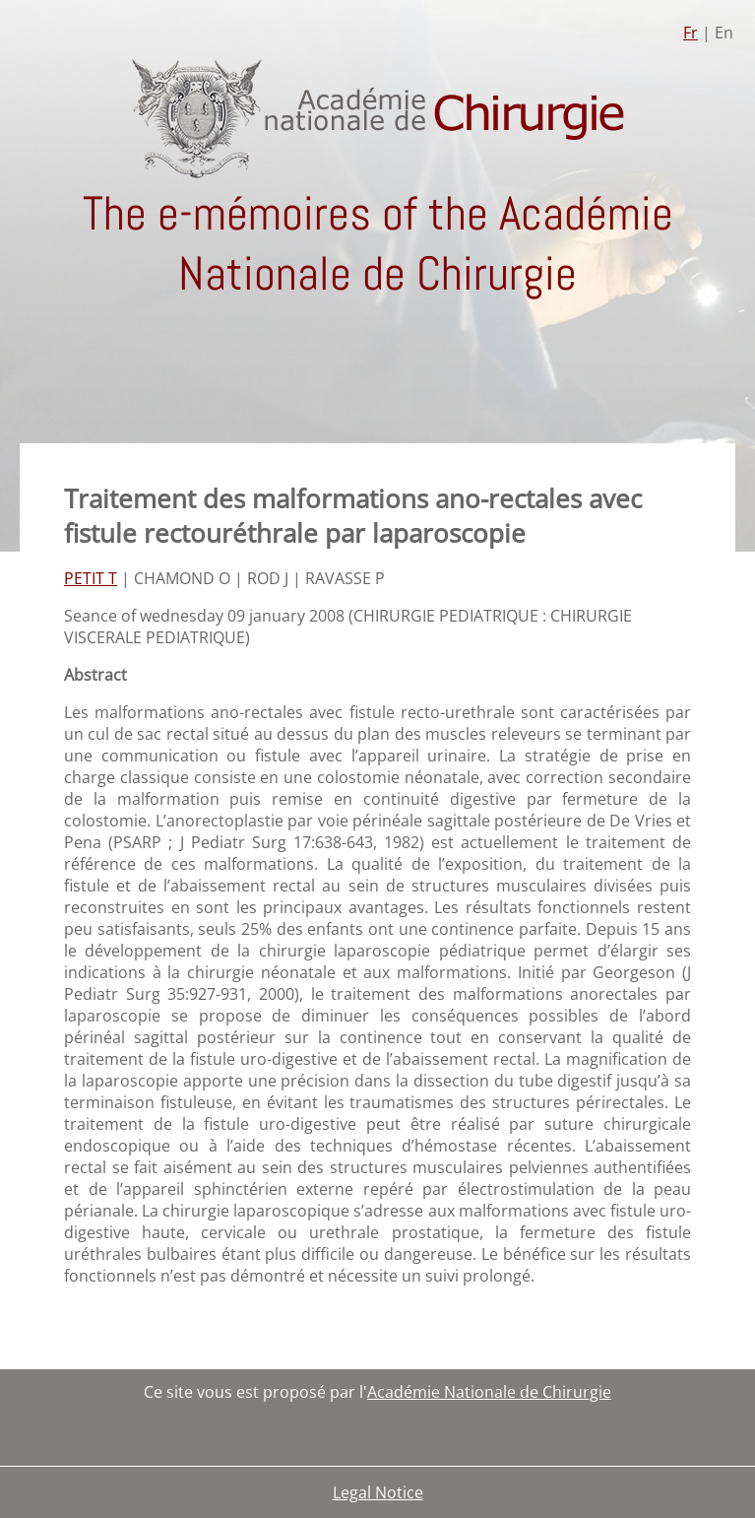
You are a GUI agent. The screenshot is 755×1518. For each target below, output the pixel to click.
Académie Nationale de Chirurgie (489, 1392)
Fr (690, 32)
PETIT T (90, 578)
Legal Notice (378, 1492)
